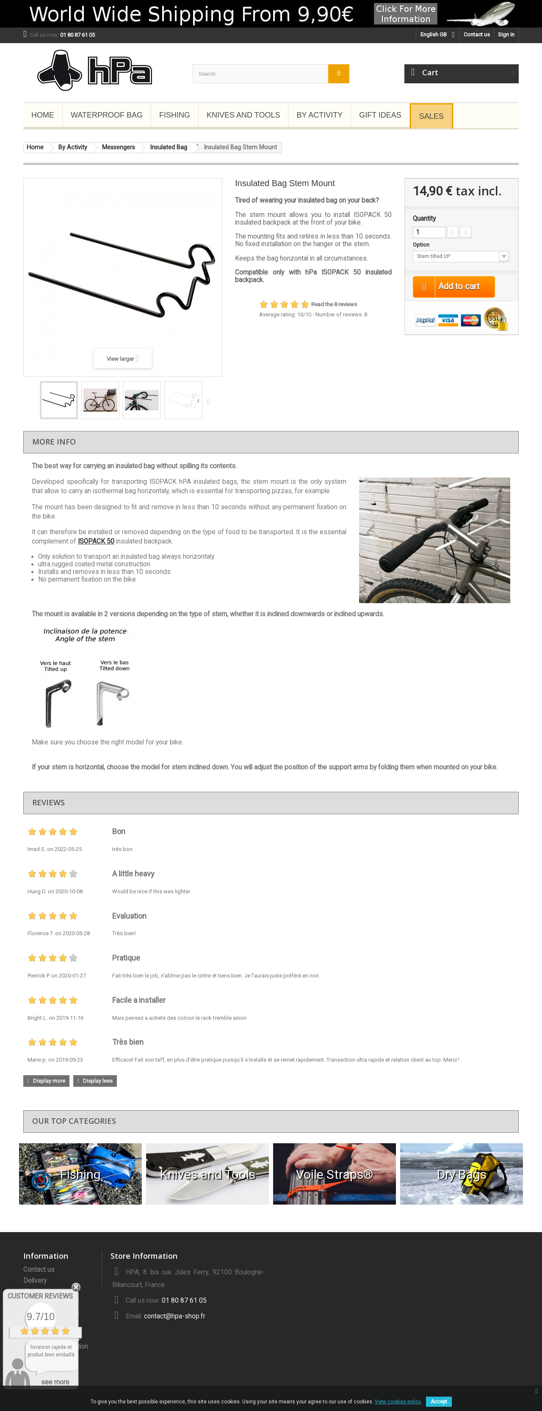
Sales (431, 116)
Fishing (174, 115)
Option (422, 245)
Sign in (506, 34)
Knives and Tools (243, 115)
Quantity (424, 218)
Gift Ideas (380, 115)
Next (210, 401)
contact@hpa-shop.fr (174, 1316)
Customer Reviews (40, 1296)
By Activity (319, 115)
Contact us (477, 34)
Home (42, 115)
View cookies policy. (398, 1402)
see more (55, 1382)
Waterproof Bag (107, 115)
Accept (439, 1402)
